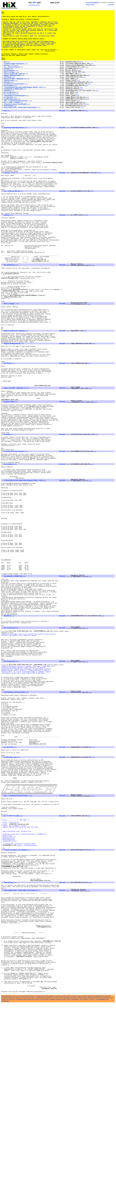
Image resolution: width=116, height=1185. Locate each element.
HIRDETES (91, 1178)
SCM (41, 1181)
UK (80, 1181)
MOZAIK (91, 1179)
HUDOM (4, 1179)
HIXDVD (107, 1178)
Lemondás (110, 4)
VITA (96, 1181)
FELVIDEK (49, 1178)
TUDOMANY (74, 1181)
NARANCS (98, 1179)
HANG (79, 1178)
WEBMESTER (104, 1181)
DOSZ (44, 1178)
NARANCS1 (106, 1179)
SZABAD (52, 1181)
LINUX (61, 1179)
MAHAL (75, 1179)
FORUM (68, 1178)
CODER (38, 1178)
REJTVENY (36, 1181)
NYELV (3, 1181)
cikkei (81, 72)
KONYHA (27, 1179)
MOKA (85, 1179)
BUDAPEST (31, 1178)
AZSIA (24, 1178)
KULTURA (55, 1179)
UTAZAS (85, 1181)
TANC (64, 1181)
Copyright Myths (34, 5)
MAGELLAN (68, 1179)
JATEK (17, 1179)
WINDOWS (5, 1183)
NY (112, 1179)
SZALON (59, 1181)
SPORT (46, 1181)
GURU (74, 1178)
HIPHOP (84, 1178)
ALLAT (15, 1178)
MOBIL (80, 1179)
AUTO (20, 1178)
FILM (55, 1178)
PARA (24, 1181)
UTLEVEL (91, 1181)
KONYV (33, 1179)
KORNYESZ (40, 1179)
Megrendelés (90, 4)
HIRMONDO (100, 1178)
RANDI (29, 1181)
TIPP (34, 3)
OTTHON (10, 1181)
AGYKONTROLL (7, 1178)
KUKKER (48, 1179)
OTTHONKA (17, 1181)
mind (8, 72)
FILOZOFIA (61, 1178)
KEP (22, 1179)
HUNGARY (11, 1179)
